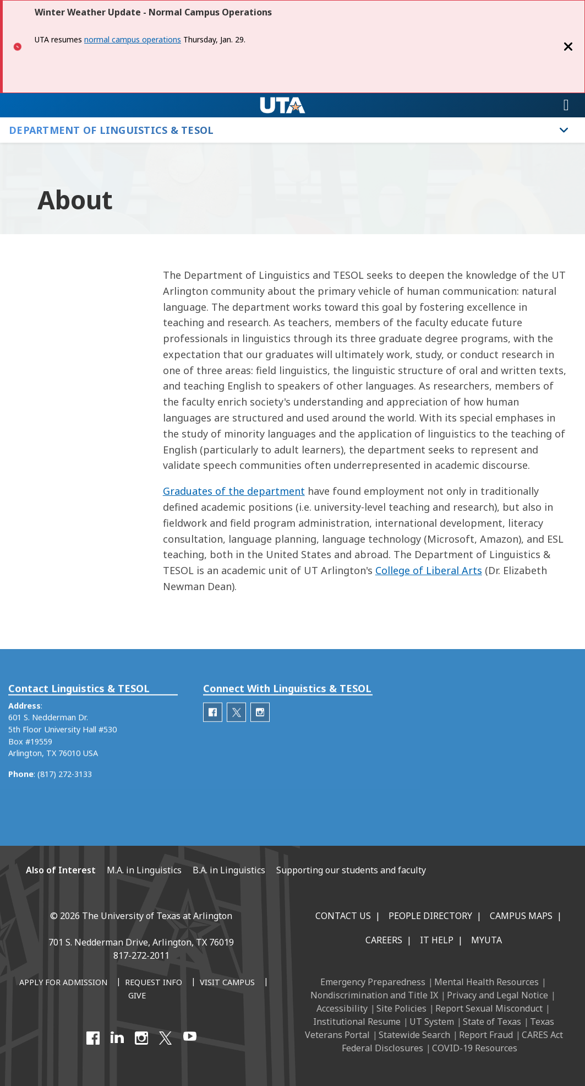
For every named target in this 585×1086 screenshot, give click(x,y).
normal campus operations (132, 39)
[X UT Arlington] (165, 1038)
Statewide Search (414, 1035)
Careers (383, 940)
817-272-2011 (141, 955)
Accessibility (342, 1008)
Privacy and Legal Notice (497, 995)
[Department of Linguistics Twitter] (236, 732)
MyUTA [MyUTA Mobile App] (486, 940)
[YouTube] (189, 1038)
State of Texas (492, 1021)
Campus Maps (521, 916)
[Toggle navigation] (566, 105)
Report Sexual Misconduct (489, 1008)
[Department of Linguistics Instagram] (260, 732)
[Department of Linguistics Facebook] (212, 732)
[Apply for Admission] (63, 983)
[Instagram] (141, 1038)
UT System (431, 1021)
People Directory (430, 916)
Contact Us (343, 916)
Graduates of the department (234, 491)
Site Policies (401, 1008)
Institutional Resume (357, 1021)
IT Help (436, 940)
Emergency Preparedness (372, 982)
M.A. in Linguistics (144, 870)
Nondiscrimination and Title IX (374, 995)
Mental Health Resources (486, 982)
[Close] (568, 47)
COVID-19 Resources (474, 1048)
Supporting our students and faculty (351, 870)
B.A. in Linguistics (229, 870)
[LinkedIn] (117, 1038)
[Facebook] (93, 1038)
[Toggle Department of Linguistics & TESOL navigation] (564, 130)
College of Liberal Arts (428, 570)
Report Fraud (486, 1035)
